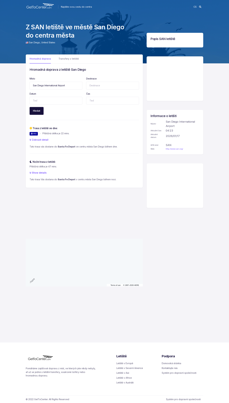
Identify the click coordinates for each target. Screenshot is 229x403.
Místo (32, 78)
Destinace (91, 78)
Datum (33, 93)
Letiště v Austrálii (125, 382)
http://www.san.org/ (174, 149)
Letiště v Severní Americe (129, 368)
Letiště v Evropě (124, 363)
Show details (38, 172)
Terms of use (116, 285)
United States (48, 42)
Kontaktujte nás (170, 368)
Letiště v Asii (122, 372)
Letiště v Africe (124, 377)
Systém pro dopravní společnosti (179, 372)
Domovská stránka (171, 363)
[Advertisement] (84, 210)
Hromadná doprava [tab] (40, 58)
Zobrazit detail (39, 139)
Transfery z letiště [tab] (69, 58)
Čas (88, 93)
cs (195, 6)
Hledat (36, 110)
